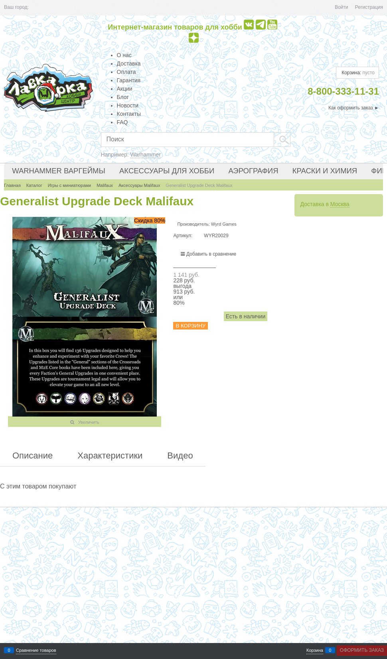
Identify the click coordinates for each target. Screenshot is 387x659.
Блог (123, 97)
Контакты (129, 114)
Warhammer (145, 154)
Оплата (126, 72)
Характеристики (109, 455)
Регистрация (369, 7)
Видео (180, 455)
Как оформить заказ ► (353, 108)
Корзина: (357, 72)
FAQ (122, 122)
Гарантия (129, 80)
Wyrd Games (224, 224)
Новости (127, 105)
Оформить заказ (362, 650)
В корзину (190, 326)
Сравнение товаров (36, 650)
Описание (32, 455)
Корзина (314, 650)
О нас (124, 55)
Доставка (129, 63)
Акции (124, 88)
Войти (341, 7)
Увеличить (88, 422)
